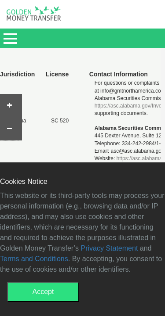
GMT (33, 16)
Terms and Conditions (34, 258)
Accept (43, 291)
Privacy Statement (109, 248)
